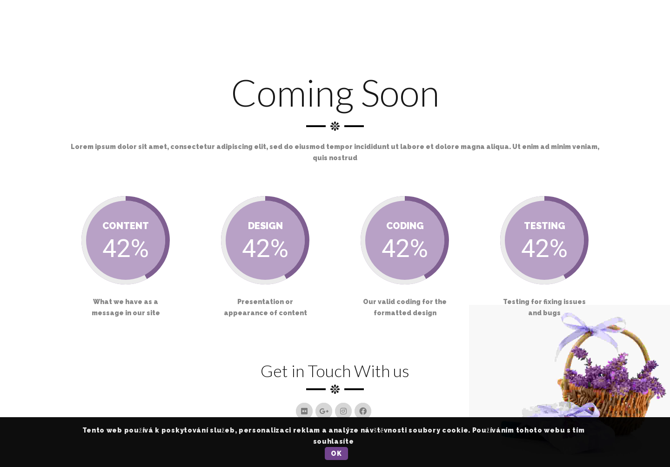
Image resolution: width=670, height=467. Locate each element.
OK (336, 453)
